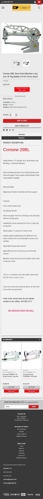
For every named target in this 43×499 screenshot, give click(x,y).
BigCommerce (11, 497)
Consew (5, 363)
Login (18, 427)
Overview (21, 127)
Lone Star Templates (27, 497)
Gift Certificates (21, 422)
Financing (21, 446)
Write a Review (8, 91)
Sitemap (24, 495)
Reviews (21, 131)
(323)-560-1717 (7, 2)
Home (21, 439)
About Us (21, 441)
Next (40, 332)
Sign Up (24, 427)
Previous (37, 332)
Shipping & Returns (21, 429)
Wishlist (21, 424)
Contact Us (21, 448)
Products (21, 443)
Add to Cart (11, 380)
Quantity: (6, 107)
